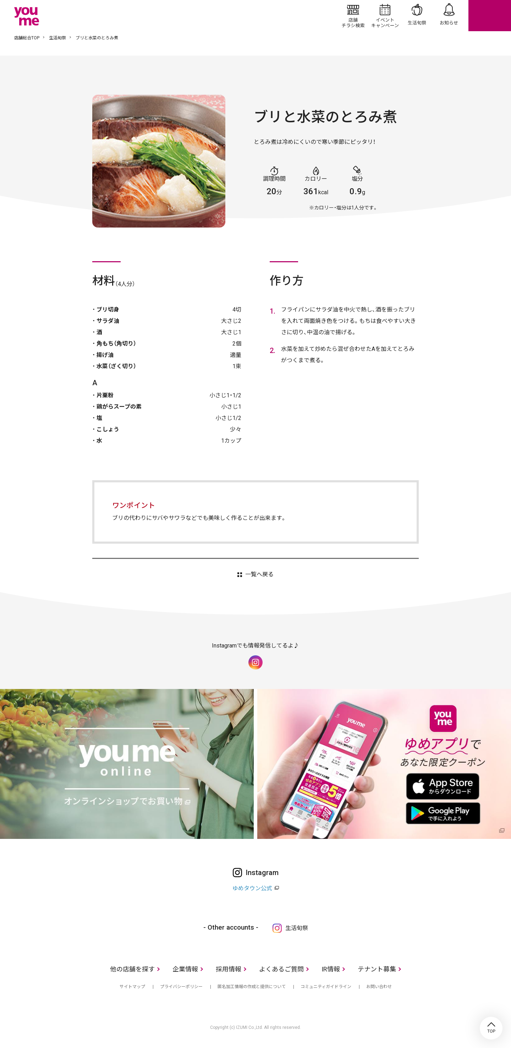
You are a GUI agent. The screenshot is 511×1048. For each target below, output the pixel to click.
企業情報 (185, 969)
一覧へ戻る (259, 574)
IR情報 (331, 969)
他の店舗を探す (132, 969)
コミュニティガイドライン (326, 986)
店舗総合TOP (26, 37)
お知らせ (449, 15)
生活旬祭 (417, 15)
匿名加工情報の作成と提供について (252, 986)
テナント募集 (377, 969)
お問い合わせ (379, 986)
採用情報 (228, 969)
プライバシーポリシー (181, 986)
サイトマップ (132, 986)
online (489, 15)
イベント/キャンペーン (385, 15)
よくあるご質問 (281, 969)
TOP (491, 1028)
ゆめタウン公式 (252, 888)
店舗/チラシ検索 (353, 15)
